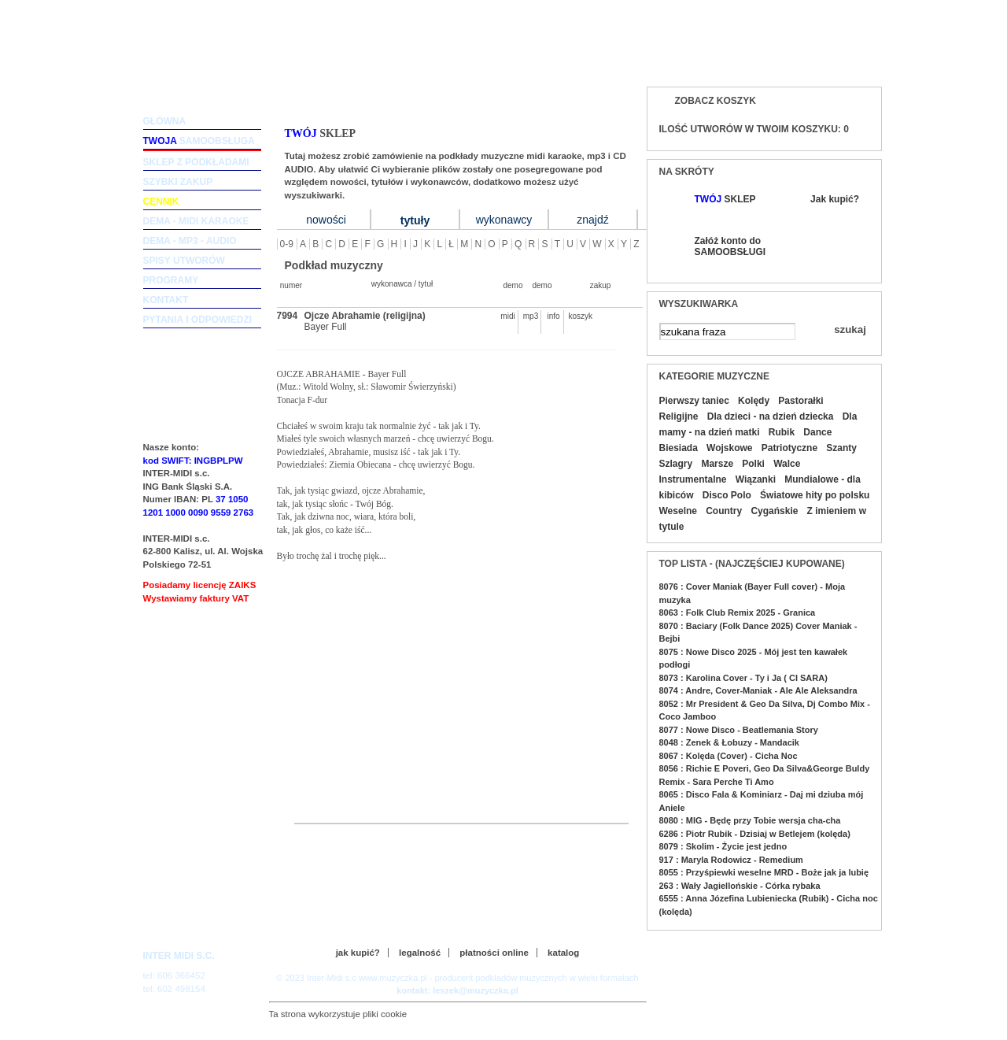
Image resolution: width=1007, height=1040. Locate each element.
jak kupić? (358, 952)
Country (724, 510)
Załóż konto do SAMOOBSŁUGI (729, 246)
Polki (753, 463)
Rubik (782, 432)
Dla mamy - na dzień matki (758, 424)
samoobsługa (199, 140)
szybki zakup (178, 181)
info (553, 316)
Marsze (717, 463)
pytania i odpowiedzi (198, 319)
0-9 (286, 244)
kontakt (166, 299)
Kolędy (753, 400)
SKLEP (725, 199)
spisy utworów (184, 260)
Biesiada (678, 447)
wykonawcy (504, 219)
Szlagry (676, 463)
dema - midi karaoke (196, 221)
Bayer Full (325, 326)
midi (507, 316)
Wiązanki (756, 479)
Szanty (841, 447)
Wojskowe (729, 447)
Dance (817, 432)
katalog (563, 952)
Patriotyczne (789, 447)
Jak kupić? (834, 199)
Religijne (679, 416)
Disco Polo (727, 495)
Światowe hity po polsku (814, 495)
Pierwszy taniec (694, 400)
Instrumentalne (693, 479)
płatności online (494, 952)
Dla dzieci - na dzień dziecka (770, 416)
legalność (420, 952)
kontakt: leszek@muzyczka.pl (457, 990)
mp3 (530, 316)
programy (171, 280)
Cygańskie (774, 510)
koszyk (577, 316)
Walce (786, 463)
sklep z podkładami (196, 162)
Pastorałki (800, 400)
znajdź (592, 219)
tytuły (415, 220)
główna (164, 121)
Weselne (678, 510)
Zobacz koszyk (715, 100)
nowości (326, 219)
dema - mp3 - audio (190, 240)
